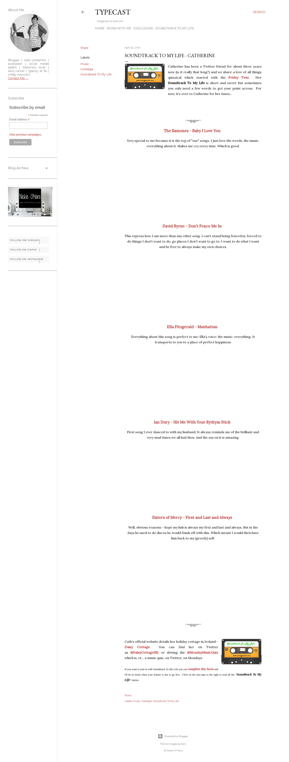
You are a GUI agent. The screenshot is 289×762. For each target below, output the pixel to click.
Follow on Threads (29, 241)
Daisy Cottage (137, 647)
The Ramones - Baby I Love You (192, 130)
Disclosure (143, 28)
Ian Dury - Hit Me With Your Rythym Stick (192, 422)
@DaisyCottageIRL (144, 652)
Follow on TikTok (29, 249)
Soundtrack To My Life (174, 28)
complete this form (201, 669)
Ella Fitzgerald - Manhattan (192, 326)
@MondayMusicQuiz (202, 652)
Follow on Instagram (29, 260)
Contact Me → (18, 78)
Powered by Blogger (173, 736)
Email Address (19, 119)
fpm (183, 743)
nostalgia (86, 69)
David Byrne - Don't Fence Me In (192, 226)
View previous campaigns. (25, 134)
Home (100, 28)
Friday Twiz (238, 77)
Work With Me (119, 28)
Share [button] (84, 48)
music (84, 64)
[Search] (259, 12)
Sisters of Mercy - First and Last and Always (192, 517)
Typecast (113, 12)
